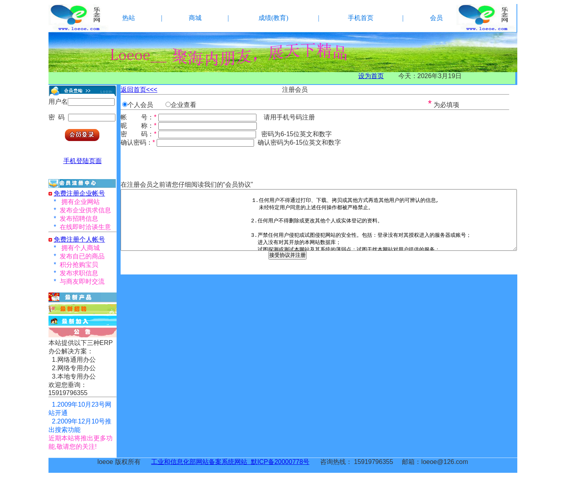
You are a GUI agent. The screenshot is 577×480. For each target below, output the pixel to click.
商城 (195, 17)
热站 (128, 17)
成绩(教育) (273, 17)
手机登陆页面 (82, 160)
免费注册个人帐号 (79, 239)
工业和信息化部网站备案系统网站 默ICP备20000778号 (230, 461)
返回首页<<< (139, 89)
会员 (436, 17)
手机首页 (360, 17)
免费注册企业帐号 (79, 193)
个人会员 (140, 104)
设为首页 (371, 76)
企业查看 (183, 104)
